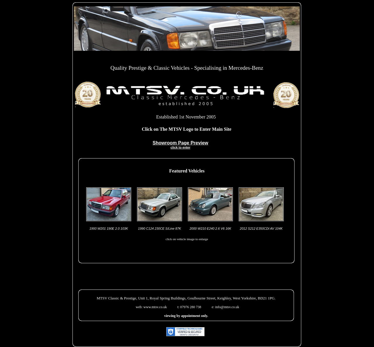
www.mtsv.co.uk (155, 307)
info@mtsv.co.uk (227, 307)
